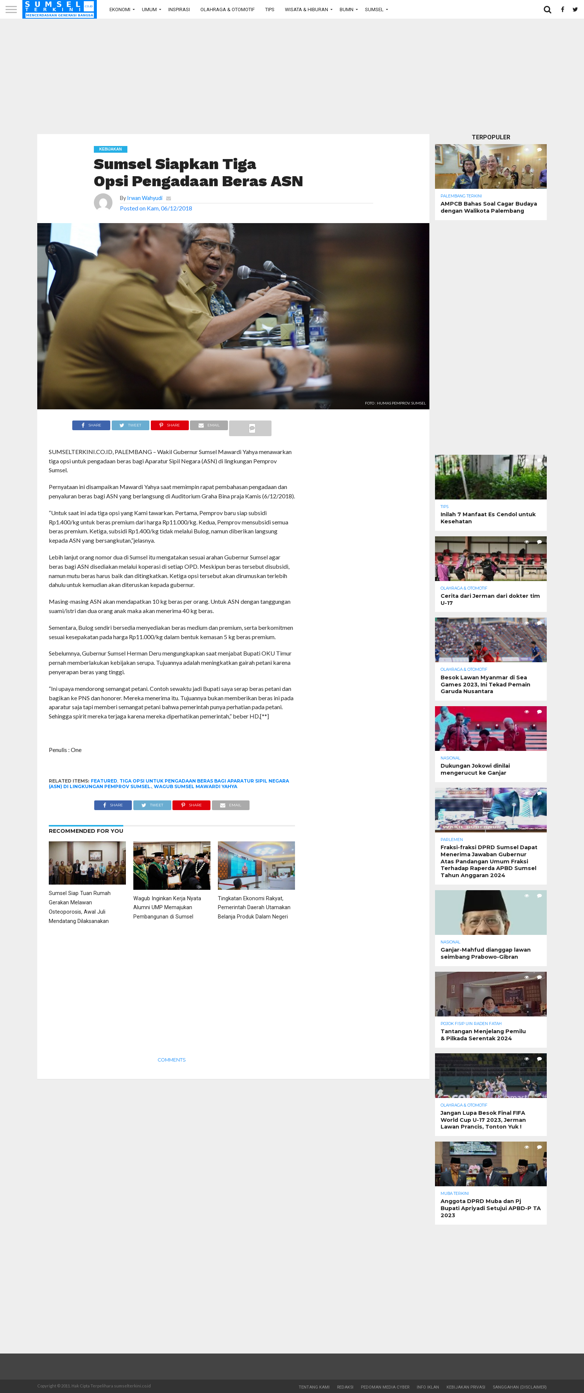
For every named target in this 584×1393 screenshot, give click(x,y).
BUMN (346, 9)
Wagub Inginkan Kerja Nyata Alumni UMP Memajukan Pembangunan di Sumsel (167, 907)
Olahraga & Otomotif (227, 9)
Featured (104, 781)
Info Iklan (428, 1387)
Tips (269, 9)
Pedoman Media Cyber (385, 1387)
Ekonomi (120, 9)
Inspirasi (179, 9)
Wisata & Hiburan (306, 9)
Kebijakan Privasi (466, 1387)
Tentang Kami (314, 1387)
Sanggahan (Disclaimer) (520, 1387)
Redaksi (345, 1387)
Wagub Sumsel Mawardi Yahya (195, 786)
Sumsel (374, 9)
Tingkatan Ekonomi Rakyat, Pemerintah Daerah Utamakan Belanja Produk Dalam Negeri (254, 907)
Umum (149, 9)
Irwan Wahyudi (144, 198)
